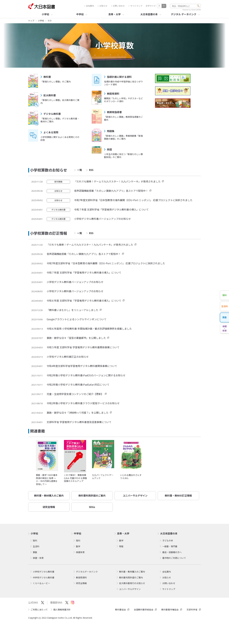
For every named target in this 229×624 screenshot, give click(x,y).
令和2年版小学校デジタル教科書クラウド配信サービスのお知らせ (83, 403)
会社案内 (89, 6)
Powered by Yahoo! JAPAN (191, 10)
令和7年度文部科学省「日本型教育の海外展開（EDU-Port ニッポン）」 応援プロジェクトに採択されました (133, 200)
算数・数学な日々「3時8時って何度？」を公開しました (77, 412)
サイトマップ (135, 6)
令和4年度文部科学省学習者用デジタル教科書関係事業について (82, 366)
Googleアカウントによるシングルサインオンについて (76, 319)
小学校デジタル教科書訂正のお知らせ (68, 356)
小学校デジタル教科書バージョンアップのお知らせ (102, 219)
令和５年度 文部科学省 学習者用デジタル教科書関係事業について (83, 347)
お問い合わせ (118, 6)
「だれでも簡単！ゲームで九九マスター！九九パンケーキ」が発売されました (117, 181)
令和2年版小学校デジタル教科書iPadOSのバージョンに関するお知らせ (86, 375)
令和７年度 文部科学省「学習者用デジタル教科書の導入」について (111, 209)
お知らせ (102, 6)
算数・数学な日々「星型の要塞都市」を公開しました (76, 338)
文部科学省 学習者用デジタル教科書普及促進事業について (79, 422)
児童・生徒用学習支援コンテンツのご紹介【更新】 (75, 394)
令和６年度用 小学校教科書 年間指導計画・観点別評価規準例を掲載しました (89, 328)
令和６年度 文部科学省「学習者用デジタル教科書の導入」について (84, 300)
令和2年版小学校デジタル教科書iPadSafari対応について (78, 384)
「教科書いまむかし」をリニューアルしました (72, 310)
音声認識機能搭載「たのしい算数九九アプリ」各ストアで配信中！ (111, 190)
